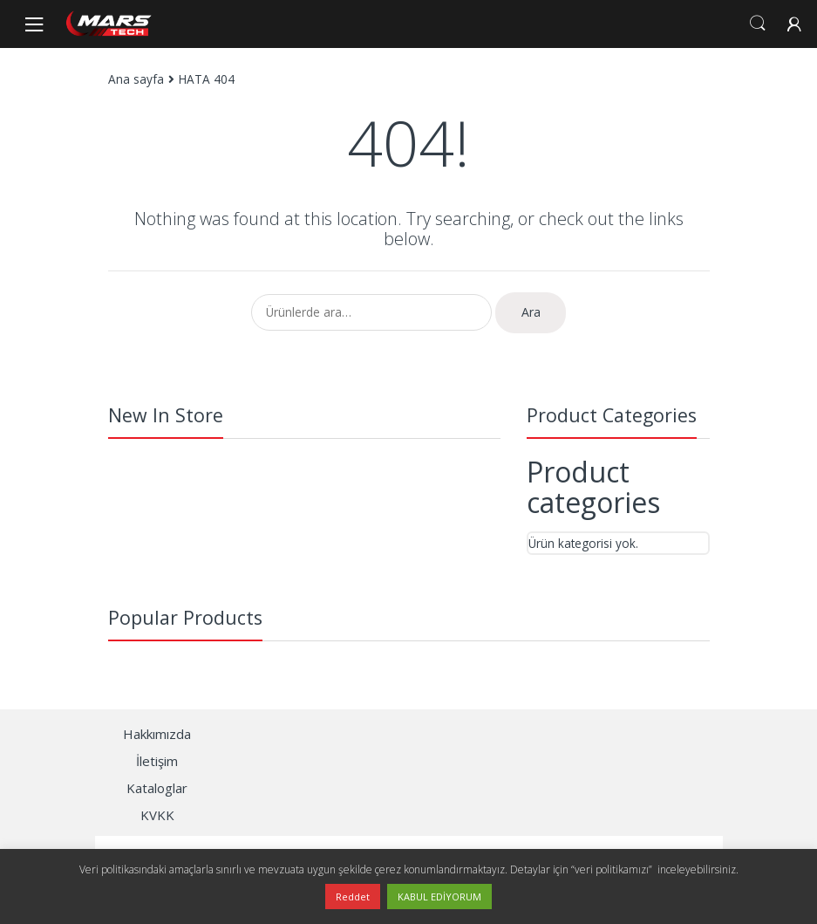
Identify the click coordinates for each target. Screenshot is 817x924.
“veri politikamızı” (613, 869)
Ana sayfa (136, 79)
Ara (531, 312)
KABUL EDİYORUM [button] (439, 896)
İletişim (157, 761)
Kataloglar (156, 788)
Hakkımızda (157, 734)
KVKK (157, 815)
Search (757, 23)
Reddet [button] (353, 896)
